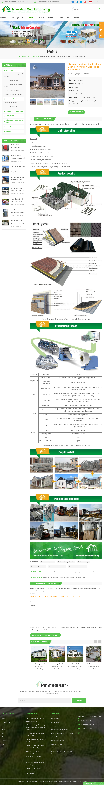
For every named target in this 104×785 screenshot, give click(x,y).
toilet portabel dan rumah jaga (15, 121)
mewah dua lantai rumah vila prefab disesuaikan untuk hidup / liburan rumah (75, 664)
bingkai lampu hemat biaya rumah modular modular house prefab (94, 664)
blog (3, 737)
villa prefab (33, 56)
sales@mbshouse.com (52, 2)
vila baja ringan (83, 562)
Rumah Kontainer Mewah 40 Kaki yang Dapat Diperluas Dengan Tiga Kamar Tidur (17, 222)
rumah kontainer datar (11, 90)
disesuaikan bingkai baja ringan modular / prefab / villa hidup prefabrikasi (55, 596)
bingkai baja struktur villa (77, 566)
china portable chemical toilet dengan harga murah (18, 146)
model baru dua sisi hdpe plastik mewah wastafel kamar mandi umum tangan (18, 211)
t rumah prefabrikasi (10, 107)
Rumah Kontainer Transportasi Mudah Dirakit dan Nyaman (17, 189)
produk (30, 18)
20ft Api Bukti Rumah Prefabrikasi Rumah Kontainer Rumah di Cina (17, 178)
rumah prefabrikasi (12, 99)
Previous (95, 641)
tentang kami (17, 18)
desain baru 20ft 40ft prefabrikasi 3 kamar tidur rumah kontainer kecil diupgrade (18, 200)
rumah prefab (55, 719)
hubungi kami (64, 18)
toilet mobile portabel (57, 737)
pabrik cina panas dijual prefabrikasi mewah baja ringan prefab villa (39, 664)
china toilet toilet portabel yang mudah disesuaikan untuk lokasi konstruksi (18, 157)
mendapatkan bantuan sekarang (45, 635)
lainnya (8, 131)
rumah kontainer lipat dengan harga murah (18, 168)
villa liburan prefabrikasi (57, 566)
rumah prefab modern (58, 726)
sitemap (4, 741)
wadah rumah (11, 70)
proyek (41, 18)
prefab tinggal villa (47, 562)
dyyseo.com (83, 782)
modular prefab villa (38, 566)
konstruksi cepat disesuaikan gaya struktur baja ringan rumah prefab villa (69, 572)
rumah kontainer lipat (11, 80)
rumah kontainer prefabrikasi (59, 730)
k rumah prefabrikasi (11, 103)
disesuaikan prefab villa (66, 562)
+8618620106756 (22, 2)
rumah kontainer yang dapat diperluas (13, 75)
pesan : (33, 610)
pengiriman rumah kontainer (13, 94)
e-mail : (33, 601)
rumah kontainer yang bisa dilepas (13, 85)
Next (99, 641)
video (76, 18)
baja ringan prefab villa (58, 744)
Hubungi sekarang (76, 112)
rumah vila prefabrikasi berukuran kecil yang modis (57, 664)
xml (3, 744)
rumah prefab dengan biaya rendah (62, 733)
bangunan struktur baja (14, 111)
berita (50, 18)
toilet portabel (55, 722)
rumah (3, 18)
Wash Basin (10, 127)
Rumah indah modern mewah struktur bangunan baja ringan (64, 577)
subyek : (33, 593)
